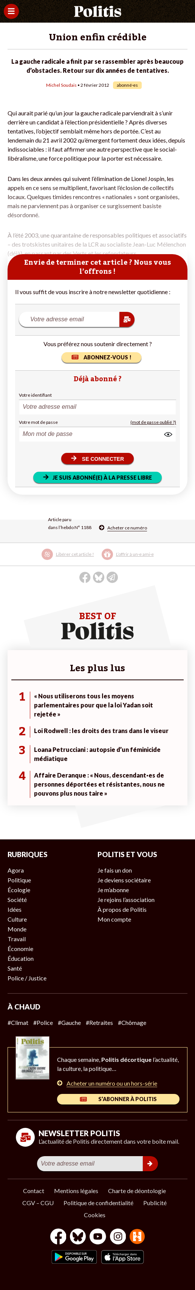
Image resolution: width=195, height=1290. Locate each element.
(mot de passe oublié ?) (153, 422)
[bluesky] (78, 1237)
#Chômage (132, 1022)
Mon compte (114, 919)
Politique (19, 880)
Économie (20, 948)
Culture (17, 919)
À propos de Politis (122, 909)
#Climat (18, 1022)
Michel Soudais (61, 85)
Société (17, 899)
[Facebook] (58, 1237)
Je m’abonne (113, 889)
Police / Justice (27, 978)
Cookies (94, 1214)
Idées (15, 909)
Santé (15, 968)
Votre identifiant (35, 395)
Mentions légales (76, 1190)
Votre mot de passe (38, 422)
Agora (16, 870)
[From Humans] (137, 1237)
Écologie (19, 889)
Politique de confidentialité (98, 1202)
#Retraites (99, 1022)
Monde (17, 929)
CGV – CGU (38, 1202)
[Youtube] (98, 1237)
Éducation (21, 958)
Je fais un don (115, 870)
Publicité (155, 1202)
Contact (33, 1190)
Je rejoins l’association (126, 899)
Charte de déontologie (137, 1190)
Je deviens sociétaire (124, 880)
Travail (17, 938)
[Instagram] (118, 1237)
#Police (43, 1022)
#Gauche (69, 1022)
